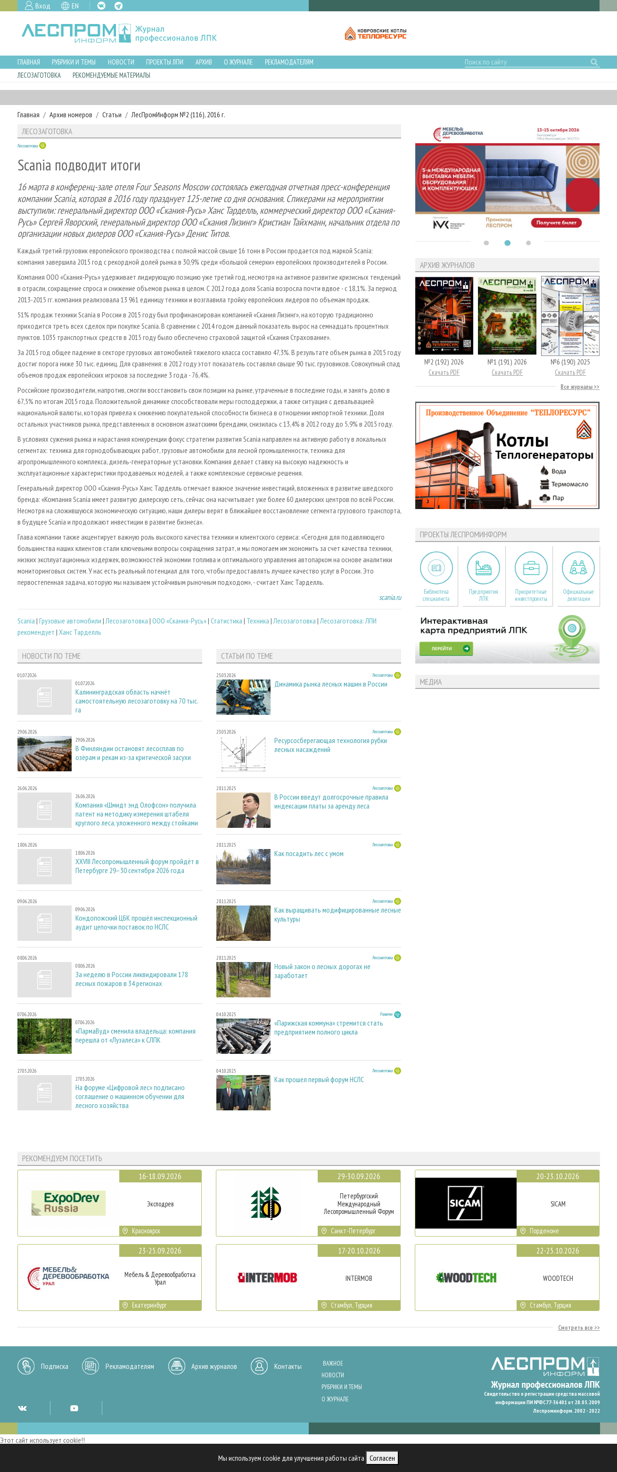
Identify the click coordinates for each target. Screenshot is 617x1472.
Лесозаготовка (39, 75)
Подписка (54, 1366)
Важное (333, 1363)
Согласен (382, 1458)
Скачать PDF (444, 372)
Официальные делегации (578, 595)
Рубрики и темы (74, 61)
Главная (28, 61)
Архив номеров (70, 114)
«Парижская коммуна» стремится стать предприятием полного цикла (328, 1027)
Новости (121, 61)
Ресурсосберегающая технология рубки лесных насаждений (330, 745)
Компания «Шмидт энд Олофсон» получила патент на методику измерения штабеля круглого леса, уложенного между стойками (136, 814)
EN (75, 5)
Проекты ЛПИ (164, 61)
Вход (42, 5)
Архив (204, 61)
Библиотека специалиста (436, 595)
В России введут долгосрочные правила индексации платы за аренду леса (331, 801)
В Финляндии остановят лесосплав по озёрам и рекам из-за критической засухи (133, 753)
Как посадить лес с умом (309, 853)
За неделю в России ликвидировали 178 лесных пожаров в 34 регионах (131, 979)
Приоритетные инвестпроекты (531, 595)
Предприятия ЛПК (483, 595)
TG (119, 6)
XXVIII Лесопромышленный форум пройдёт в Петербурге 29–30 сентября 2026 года (137, 866)
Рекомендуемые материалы (111, 75)
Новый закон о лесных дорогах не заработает (322, 971)
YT (74, 1408)
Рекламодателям (289, 61)
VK (101, 5)
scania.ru (390, 597)
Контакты (288, 1366)
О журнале (238, 61)
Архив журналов (214, 1366)
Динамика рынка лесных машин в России (330, 683)
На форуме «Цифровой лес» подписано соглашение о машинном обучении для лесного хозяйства (130, 1096)
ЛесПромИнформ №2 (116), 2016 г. (178, 114)
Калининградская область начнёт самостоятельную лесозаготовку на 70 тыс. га (136, 700)
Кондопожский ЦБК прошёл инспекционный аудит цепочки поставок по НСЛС (136, 922)
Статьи (112, 114)
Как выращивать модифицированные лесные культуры (337, 914)
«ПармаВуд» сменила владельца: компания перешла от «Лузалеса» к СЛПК (135, 1035)
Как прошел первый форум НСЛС (319, 1079)
